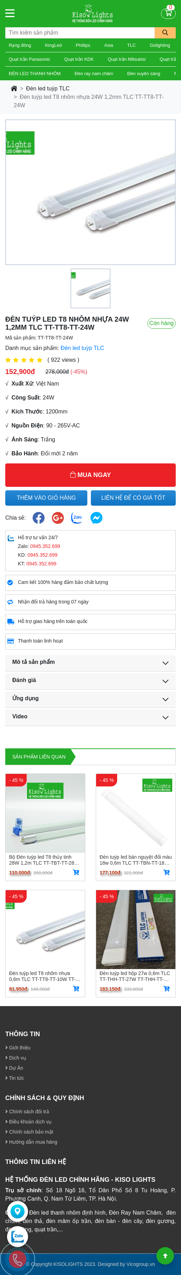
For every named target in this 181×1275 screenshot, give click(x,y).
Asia (108, 45)
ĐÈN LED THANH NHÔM (35, 73)
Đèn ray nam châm (94, 73)
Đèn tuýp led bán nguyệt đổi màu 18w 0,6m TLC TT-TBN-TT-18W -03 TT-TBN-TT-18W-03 (136, 859)
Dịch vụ (15, 1058)
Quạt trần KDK (79, 59)
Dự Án (14, 1068)
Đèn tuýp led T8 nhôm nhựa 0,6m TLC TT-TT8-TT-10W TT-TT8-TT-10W (42, 976)
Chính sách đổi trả (27, 1111)
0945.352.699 (45, 546)
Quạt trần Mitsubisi (127, 59)
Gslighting (160, 45)
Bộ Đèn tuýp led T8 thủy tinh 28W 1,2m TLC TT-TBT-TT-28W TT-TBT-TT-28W (44, 859)
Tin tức (14, 1078)
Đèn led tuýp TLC (47, 88)
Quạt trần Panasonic (29, 59)
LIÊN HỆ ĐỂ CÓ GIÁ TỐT (133, 498)
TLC (131, 45)
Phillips (83, 45)
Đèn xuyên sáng (143, 73)
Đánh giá (24, 680)
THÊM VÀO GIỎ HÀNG (46, 498)
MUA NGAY (90, 474)
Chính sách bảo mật (29, 1132)
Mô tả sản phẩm (33, 662)
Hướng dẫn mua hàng (31, 1142)
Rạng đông (20, 45)
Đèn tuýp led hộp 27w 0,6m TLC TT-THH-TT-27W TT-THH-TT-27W (135, 976)
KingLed (53, 45)
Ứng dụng (25, 698)
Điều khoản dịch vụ (28, 1121)
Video (19, 716)
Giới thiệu (17, 1047)
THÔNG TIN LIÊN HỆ (35, 1161)
